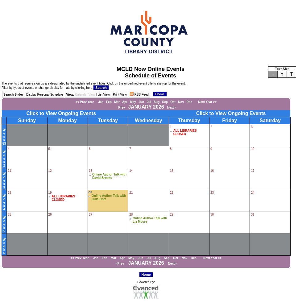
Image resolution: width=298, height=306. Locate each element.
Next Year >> (206, 102)
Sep (165, 102)
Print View (120, 94)
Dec (189, 102)
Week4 (4, 202)
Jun (141, 102)
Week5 (4, 224)
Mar (117, 102)
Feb (109, 102)
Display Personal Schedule (44, 94)
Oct (173, 102)
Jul (149, 102)
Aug (156, 102)
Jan (100, 102)
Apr (124, 102)
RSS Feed (139, 94)
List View (103, 94)
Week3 (4, 180)
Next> (171, 107)
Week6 (4, 246)
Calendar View (85, 94)
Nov (181, 102)
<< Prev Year (85, 102)
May (133, 102)
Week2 (4, 158)
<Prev (121, 107)
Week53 (4, 136)
